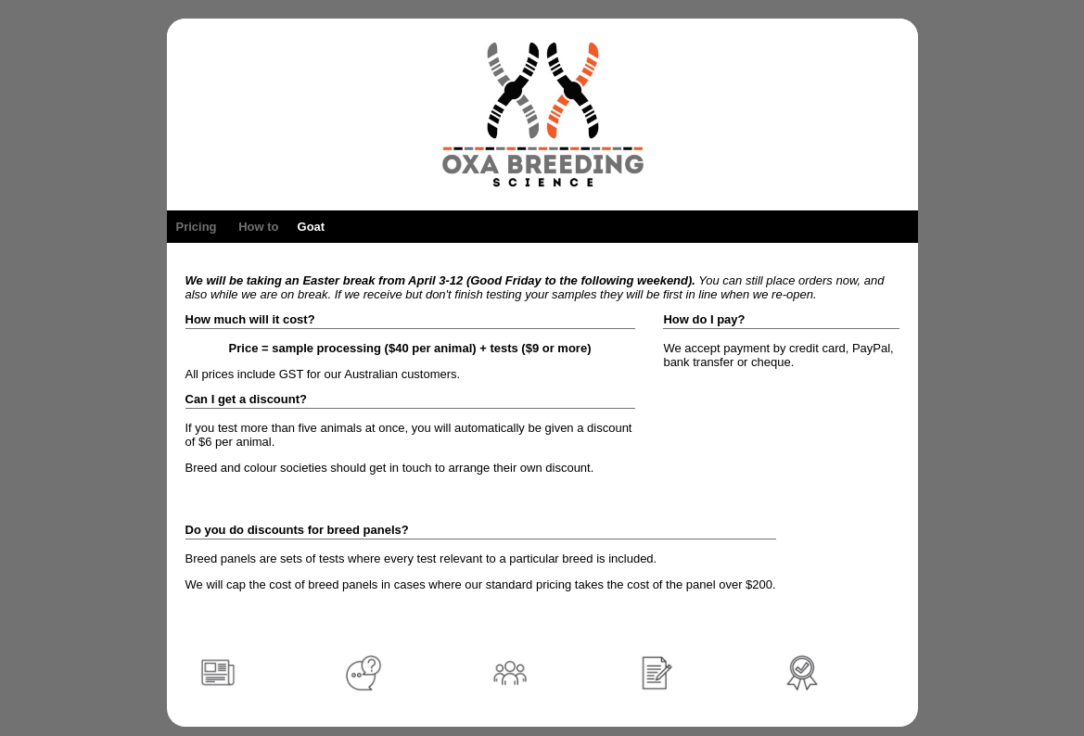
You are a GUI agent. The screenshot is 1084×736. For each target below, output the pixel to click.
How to (258, 227)
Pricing (196, 227)
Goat (311, 227)
